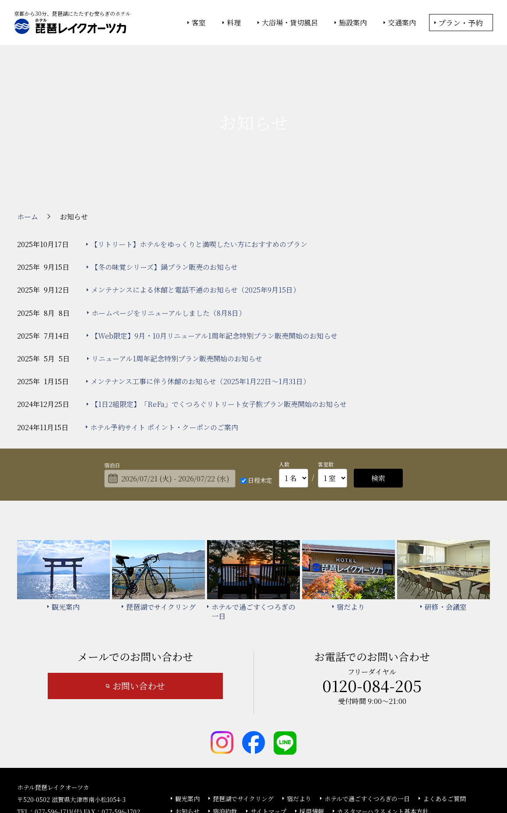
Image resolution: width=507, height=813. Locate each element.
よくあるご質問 (444, 739)
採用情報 (311, 752)
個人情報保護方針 (325, 782)
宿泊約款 (225, 752)
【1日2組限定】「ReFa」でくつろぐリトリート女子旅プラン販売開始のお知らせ (219, 345)
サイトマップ (268, 752)
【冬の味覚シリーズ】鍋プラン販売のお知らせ (164, 208)
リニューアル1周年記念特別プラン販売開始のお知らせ (177, 299)
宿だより (299, 739)
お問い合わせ (139, 626)
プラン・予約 (460, 22)
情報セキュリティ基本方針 (261, 782)
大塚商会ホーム (131, 782)
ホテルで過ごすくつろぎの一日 (367, 739)
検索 (378, 419)
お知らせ (187, 752)
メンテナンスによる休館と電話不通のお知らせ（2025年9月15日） (195, 231)
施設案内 (353, 22)
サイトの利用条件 (378, 782)
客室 (199, 22)
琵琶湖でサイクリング (243, 739)
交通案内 (402, 22)
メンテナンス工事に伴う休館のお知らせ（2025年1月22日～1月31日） (200, 322)
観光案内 (187, 739)
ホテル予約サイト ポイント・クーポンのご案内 (164, 368)
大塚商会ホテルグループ (190, 782)
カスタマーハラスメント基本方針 (383, 752)
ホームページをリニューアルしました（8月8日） (169, 253)
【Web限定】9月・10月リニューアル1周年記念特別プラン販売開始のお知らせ (214, 276)
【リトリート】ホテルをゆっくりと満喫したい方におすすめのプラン (199, 185)
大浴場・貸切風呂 (290, 22)
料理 (234, 22)
